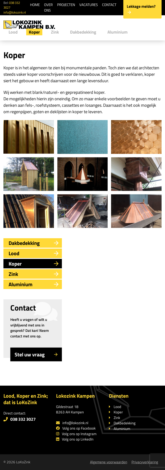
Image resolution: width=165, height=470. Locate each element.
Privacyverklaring (144, 462)
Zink (55, 32)
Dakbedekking (83, 32)
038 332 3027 (11, 5)
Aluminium (117, 32)
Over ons (48, 7)
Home (35, 5)
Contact (109, 5)
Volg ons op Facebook (79, 428)
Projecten (66, 5)
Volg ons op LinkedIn (77, 439)
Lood (13, 32)
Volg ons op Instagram (79, 434)
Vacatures (88, 5)
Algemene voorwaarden (108, 462)
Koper (34, 32)
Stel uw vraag (36, 354)
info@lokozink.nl (14, 12)
